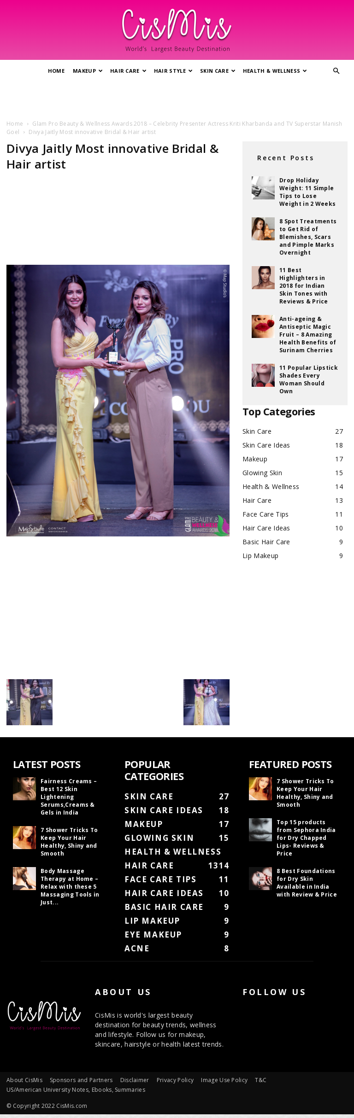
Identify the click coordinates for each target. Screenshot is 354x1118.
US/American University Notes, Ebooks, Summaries (75, 1090)
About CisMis (24, 1080)
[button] (336, 71)
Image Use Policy (224, 1080)
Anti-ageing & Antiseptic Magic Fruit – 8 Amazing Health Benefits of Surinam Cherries (307, 334)
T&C (260, 1080)
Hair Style (173, 70)
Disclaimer (134, 1080)
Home (56, 70)
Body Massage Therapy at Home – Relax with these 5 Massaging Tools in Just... (70, 886)
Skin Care (218, 70)
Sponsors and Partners (81, 1080)
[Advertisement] (177, 98)
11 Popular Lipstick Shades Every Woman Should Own (308, 379)
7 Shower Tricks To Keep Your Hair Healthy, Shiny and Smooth (69, 841)
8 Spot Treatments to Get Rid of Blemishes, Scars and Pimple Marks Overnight (307, 236)
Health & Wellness (275, 70)
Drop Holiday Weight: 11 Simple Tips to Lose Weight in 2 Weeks (307, 192)
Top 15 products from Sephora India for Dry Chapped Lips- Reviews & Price (306, 837)
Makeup (88, 70)
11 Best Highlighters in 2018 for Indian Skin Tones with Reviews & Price (303, 285)
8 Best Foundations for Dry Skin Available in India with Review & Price (307, 882)
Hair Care (128, 70)
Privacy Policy (175, 1080)
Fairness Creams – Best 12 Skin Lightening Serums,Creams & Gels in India (69, 796)
